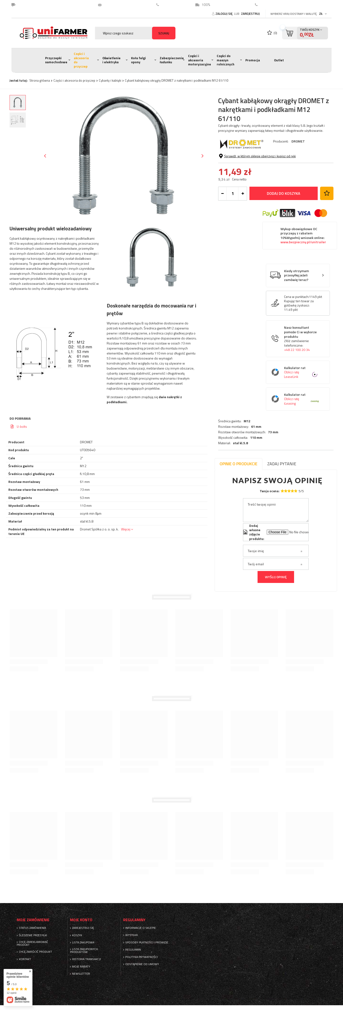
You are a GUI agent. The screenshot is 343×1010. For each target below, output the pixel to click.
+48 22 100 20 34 (297, 386)
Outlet (279, 60)
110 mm (256, 171)
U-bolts (22, 426)
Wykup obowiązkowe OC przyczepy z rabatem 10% (303, 271)
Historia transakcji (86, 959)
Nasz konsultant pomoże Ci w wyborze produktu (301, 375)
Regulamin (133, 949)
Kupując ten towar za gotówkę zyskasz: (299, 339)
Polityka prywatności (141, 957)
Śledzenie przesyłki (33, 935)
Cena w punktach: (296, 333)
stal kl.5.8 (240, 177)
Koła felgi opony (138, 60)
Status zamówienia (32, 927)
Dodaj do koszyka (283, 229)
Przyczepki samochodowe (56, 60)
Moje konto (81, 919)
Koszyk (77, 935)
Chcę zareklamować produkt (32, 943)
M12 (247, 154)
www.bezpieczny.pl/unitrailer (303, 278)
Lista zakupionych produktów (84, 950)
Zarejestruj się (83, 927)
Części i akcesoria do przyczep (81, 60)
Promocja (252, 60)
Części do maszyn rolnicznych (225, 60)
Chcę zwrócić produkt (35, 951)
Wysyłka (131, 935)
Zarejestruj (250, 13)
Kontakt (266, 4)
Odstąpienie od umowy (142, 964)
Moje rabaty (81, 966)
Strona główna (39, 80)
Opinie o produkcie (238, 463)
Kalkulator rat (301, 408)
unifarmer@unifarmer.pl (124, 4)
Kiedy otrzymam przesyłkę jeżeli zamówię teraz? (296, 311)
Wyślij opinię (276, 576)
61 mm (256, 160)
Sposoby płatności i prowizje (146, 942)
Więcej (125, 529)
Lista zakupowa (83, 942)
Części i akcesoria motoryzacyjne (199, 60)
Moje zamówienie (33, 919)
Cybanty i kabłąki (110, 80)
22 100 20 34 (172, 4)
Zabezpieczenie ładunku (172, 60)
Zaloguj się (224, 13)
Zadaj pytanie (281, 463)
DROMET (298, 141)
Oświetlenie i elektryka (111, 60)
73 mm (273, 166)
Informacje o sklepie (140, 927)
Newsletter (81, 973)
